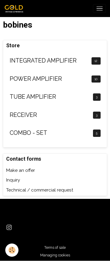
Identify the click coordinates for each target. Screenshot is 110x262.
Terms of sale (55, 247)
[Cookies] (11, 250)
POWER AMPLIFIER (36, 78)
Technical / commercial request (39, 190)
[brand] (15, 8)
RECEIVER (23, 115)
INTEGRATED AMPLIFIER (43, 60)
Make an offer (20, 170)
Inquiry (13, 180)
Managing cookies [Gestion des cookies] (55, 255)
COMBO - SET (28, 133)
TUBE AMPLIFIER (33, 96)
